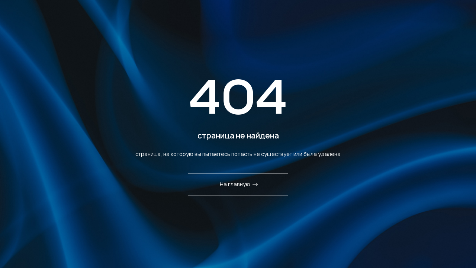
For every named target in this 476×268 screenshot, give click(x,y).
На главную (239, 184)
